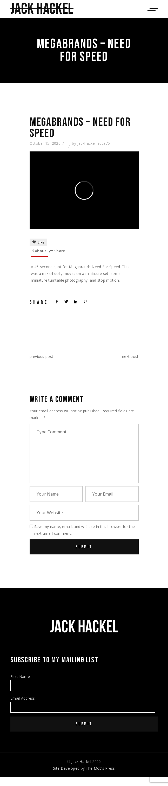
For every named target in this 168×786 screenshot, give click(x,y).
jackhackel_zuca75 (93, 143)
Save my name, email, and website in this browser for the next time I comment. (84, 530)
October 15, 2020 (45, 143)
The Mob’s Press (100, 768)
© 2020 (84, 761)
